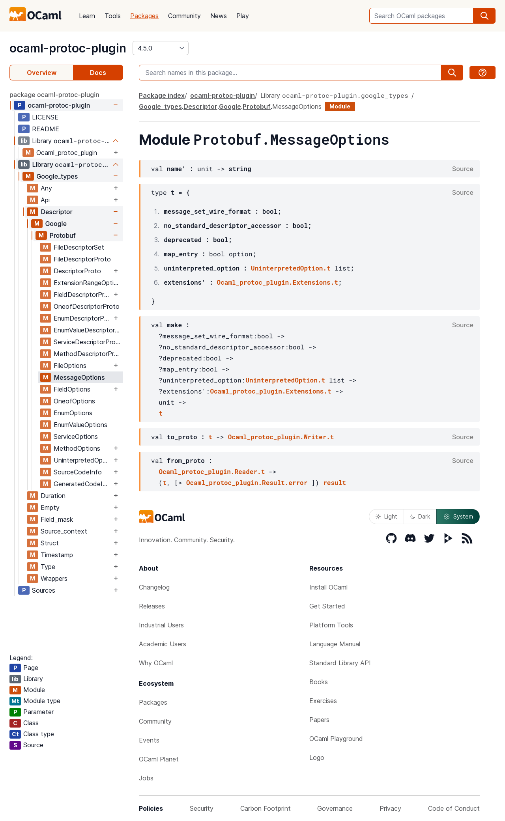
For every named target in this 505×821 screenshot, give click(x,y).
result (334, 482)
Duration (53, 496)
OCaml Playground (336, 739)
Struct (50, 543)
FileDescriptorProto (82, 259)
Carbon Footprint (265, 808)
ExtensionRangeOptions (88, 283)
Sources (43, 590)
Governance (335, 808)
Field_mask (57, 519)
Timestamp (57, 555)
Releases (152, 606)
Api (45, 200)
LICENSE (45, 117)
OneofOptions (74, 401)
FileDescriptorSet (79, 247)
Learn (87, 16)
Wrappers (54, 578)
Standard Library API (340, 663)
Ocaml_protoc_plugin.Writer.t (281, 437)
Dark (420, 516)
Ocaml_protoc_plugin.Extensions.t (277, 282)
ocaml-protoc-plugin (67, 48)
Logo (316, 757)
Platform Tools (331, 625)
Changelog (154, 587)
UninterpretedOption (83, 460)
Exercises (323, 701)
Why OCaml (156, 663)
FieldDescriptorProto (83, 295)
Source (462, 169)
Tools (113, 16)
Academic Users (162, 644)
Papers (319, 720)
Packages (144, 16)
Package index (162, 95)
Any (46, 188)
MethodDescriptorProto (88, 354)
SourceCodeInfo (78, 472)
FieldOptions (72, 389)
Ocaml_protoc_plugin (66, 153)
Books (318, 682)
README (45, 129)
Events (149, 740)
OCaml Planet (159, 759)
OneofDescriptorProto (87, 306)
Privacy (390, 808)
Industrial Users (161, 625)
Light (386, 516)
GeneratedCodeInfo (83, 484)
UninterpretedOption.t (291, 268)
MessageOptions (79, 377)
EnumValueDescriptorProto (88, 330)
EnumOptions (73, 413)
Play (242, 16)
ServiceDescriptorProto (88, 342)
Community (184, 16)
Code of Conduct (454, 808)
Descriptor (56, 212)
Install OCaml (328, 587)
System (458, 516)
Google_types (57, 176)
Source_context (64, 531)
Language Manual (334, 644)
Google (56, 224)
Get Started (327, 606)
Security (201, 808)
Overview (41, 73)
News (218, 16)
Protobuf (62, 235)
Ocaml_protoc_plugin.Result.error (246, 482)
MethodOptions (77, 448)
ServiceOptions (76, 436)
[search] (484, 16)
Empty (50, 507)
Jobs (146, 778)
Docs (98, 73)
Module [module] (339, 106)
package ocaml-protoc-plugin (54, 95)
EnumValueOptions (80, 425)
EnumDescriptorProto (83, 318)
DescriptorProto (77, 271)
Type (48, 567)
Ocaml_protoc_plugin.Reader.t (212, 471)
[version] (161, 48)
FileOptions (70, 365)
